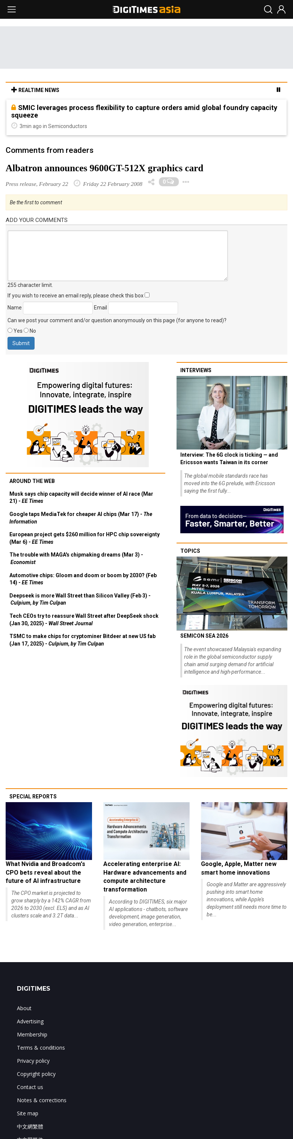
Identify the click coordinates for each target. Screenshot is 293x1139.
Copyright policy (36, 1073)
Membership (32, 1034)
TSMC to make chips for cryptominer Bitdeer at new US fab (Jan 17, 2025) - (82, 640)
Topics (190, 551)
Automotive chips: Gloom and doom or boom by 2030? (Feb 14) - (83, 579)
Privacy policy (33, 1060)
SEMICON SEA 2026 (204, 636)
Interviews (195, 370)
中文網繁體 (30, 1126)
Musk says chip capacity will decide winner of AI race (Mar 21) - (81, 497)
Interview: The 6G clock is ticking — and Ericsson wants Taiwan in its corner (229, 458)
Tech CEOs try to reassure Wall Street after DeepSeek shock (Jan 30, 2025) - (84, 619)
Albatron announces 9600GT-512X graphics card (104, 168)
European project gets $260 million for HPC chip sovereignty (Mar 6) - (84, 538)
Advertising (30, 1021)
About (24, 1008)
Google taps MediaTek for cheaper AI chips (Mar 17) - (80, 518)
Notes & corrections (41, 1100)
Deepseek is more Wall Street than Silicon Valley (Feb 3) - (80, 599)
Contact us (30, 1087)
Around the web (32, 481)
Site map (27, 1113)
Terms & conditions (41, 1047)
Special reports (33, 797)
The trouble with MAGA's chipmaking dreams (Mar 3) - (76, 558)
